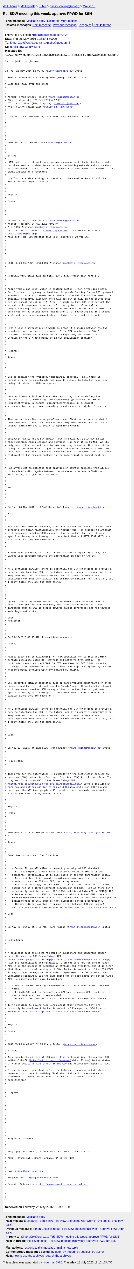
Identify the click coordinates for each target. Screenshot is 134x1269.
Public (43, 6)
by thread (69, 1251)
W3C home (10, 6)
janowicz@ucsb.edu (56, 230)
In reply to (85, 24)
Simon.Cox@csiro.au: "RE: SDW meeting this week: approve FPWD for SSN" (70, 1236)
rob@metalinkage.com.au (49, 34)
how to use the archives (29, 1255)
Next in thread (102, 24)
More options (69, 20)
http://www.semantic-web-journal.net (63, 1184)
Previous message (65, 24)
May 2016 (89, 6)
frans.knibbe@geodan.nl (54, 42)
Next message (42, 24)
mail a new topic (67, 1247)
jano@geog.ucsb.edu (30, 1171)
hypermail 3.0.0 (52, 1262)
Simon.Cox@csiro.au (23, 42)
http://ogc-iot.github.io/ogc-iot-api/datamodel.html (45, 784)
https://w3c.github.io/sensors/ (46, 1011)
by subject (83, 1251)
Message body (35, 20)
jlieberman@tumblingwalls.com (90, 832)
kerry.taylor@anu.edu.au (80, 1044)
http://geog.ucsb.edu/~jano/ (39, 1177)
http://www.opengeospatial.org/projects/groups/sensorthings (49, 959)
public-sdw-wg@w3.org (65, 6)
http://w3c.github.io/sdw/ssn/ (50, 1060)
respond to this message (39, 1247)
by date (56, 1251)
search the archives (58, 1255)
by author (98, 1251)
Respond (53, 20)
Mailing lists (27, 6)
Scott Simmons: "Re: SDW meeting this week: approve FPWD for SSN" (72, 1240)
